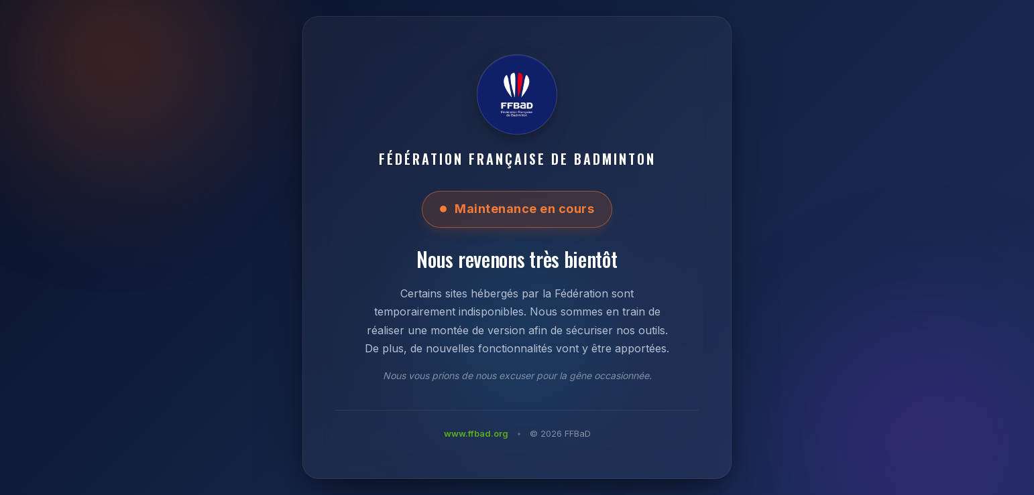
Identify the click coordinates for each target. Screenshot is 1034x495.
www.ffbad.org (476, 433)
